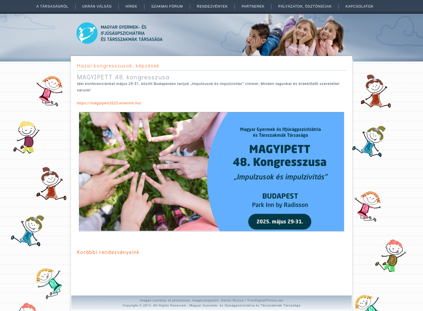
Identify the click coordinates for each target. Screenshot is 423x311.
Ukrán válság (97, 7)
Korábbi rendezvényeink (108, 252)
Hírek (131, 7)
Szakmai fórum (167, 7)
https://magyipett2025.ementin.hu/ (109, 103)
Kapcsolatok (359, 7)
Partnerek (253, 7)
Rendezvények (212, 7)
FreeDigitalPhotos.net (265, 300)
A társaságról (52, 7)
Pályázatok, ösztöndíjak (305, 7)
